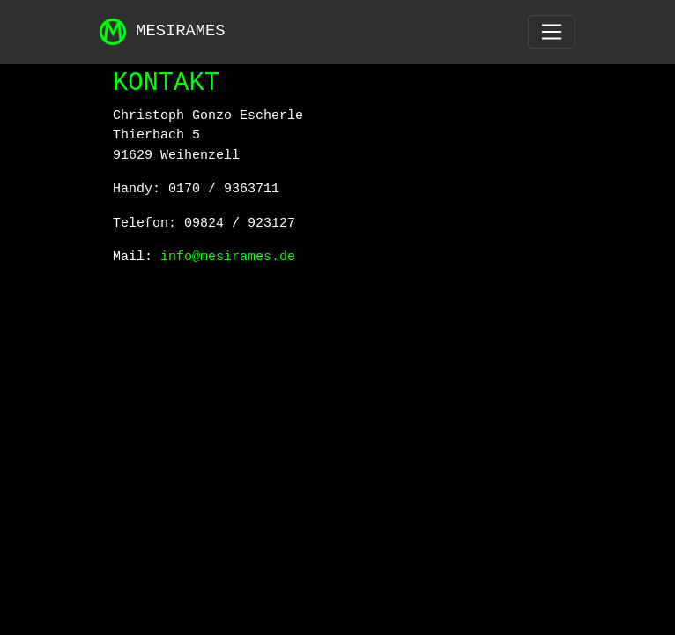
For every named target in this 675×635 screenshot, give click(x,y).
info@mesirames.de (227, 257)
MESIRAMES (163, 32)
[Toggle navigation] (551, 32)
